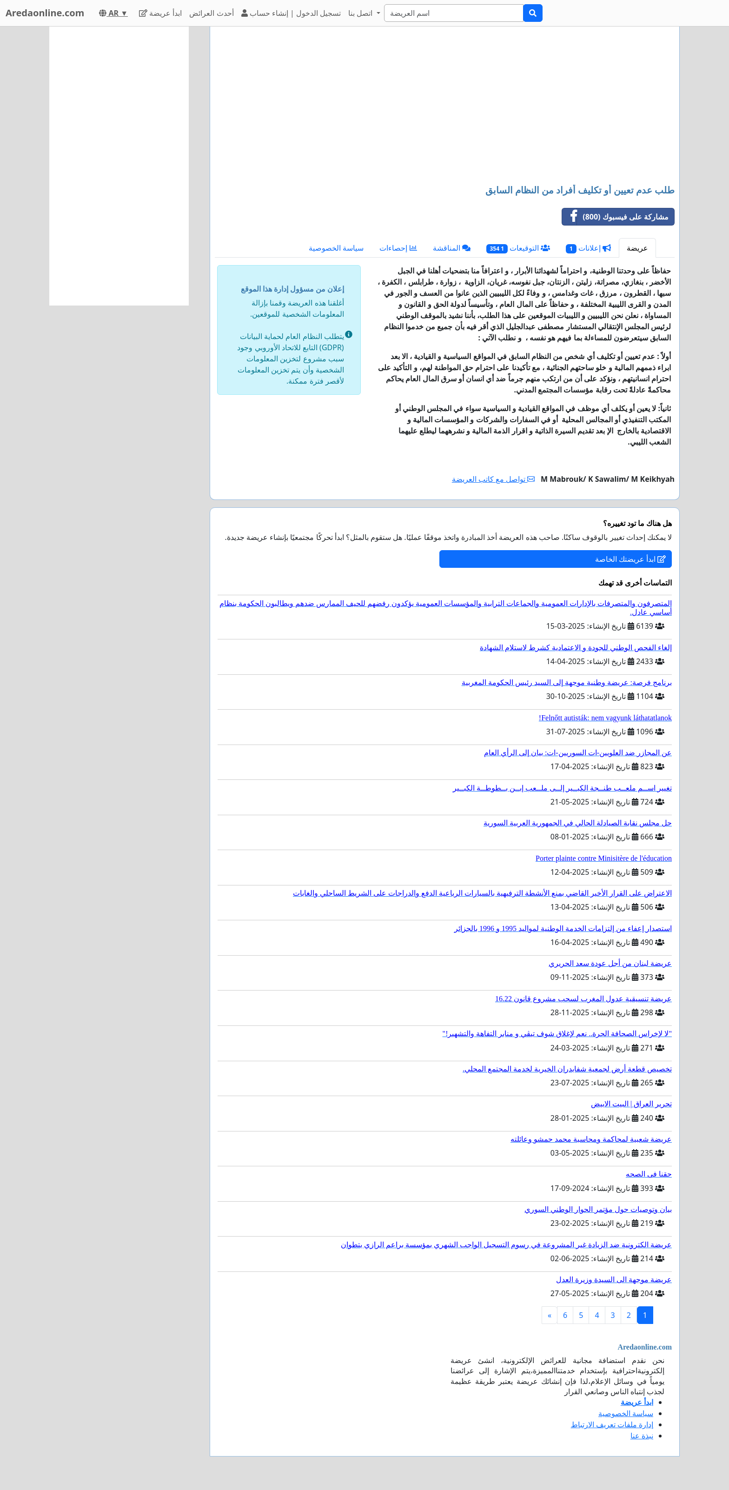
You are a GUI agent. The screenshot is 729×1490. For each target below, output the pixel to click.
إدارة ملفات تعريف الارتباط (612, 1424)
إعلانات (588, 248)
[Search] (454, 13)
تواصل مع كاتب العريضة (493, 479)
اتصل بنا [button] (361, 13)
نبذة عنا (641, 1435)
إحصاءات (398, 248)
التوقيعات (518, 248)
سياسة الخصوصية (336, 248)
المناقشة (452, 248)
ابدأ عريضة (160, 13)
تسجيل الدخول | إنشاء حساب (291, 13)
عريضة (637, 248)
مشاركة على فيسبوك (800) (615, 216)
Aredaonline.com (45, 13)
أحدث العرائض (211, 13)
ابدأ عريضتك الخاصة (630, 559)
